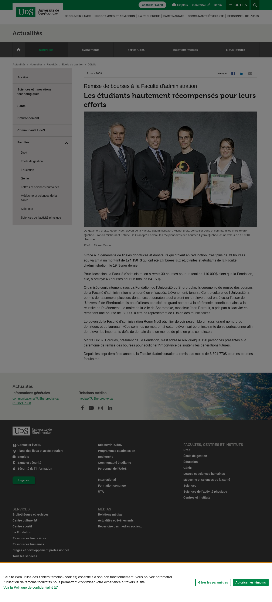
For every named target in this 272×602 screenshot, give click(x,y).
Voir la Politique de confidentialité (28, 587)
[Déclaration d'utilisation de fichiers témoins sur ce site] (136, 582)
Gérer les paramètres (213, 582)
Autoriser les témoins (250, 582)
